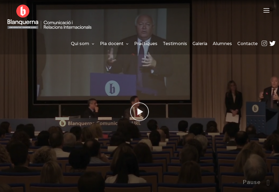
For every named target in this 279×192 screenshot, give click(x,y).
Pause (252, 182)
